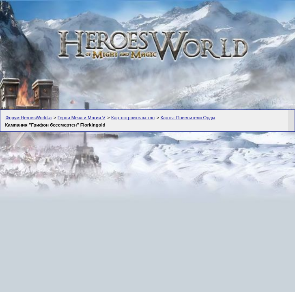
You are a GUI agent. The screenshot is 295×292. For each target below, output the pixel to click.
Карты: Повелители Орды (187, 117)
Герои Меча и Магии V (82, 117)
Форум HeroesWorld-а (29, 117)
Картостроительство (133, 117)
